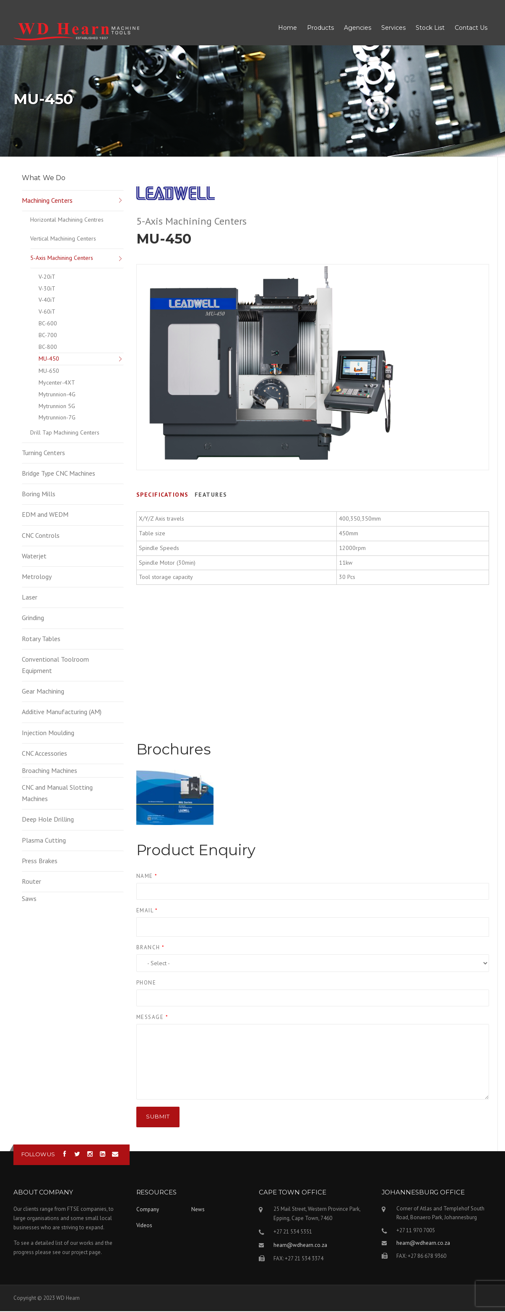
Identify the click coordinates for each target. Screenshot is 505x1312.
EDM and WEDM (45, 515)
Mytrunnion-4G (57, 395)
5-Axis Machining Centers (61, 258)
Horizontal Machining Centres (67, 220)
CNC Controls (41, 536)
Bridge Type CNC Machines (58, 474)
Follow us (38, 1155)
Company (147, 1210)
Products (320, 28)
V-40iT (47, 300)
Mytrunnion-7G (57, 418)
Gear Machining (43, 692)
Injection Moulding (48, 733)
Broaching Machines (49, 771)
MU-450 (49, 359)
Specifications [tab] (162, 495)
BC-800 (48, 347)
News (198, 1210)
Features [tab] (211, 495)
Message (152, 1017)
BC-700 (48, 336)
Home (287, 28)
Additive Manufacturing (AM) (62, 712)
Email (147, 911)
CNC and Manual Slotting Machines (57, 794)
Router (31, 882)
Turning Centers (43, 453)
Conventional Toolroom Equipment (55, 666)
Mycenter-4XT (57, 383)
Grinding (33, 618)
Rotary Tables (41, 639)
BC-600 (48, 324)
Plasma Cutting (44, 841)
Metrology (37, 577)
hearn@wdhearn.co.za (300, 1245)
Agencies (357, 28)
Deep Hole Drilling (48, 820)
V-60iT (47, 312)
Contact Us (471, 28)
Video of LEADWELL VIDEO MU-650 (312, 694)
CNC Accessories (44, 754)
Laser (29, 598)
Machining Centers (47, 201)
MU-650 (49, 371)
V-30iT (47, 289)
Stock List (430, 28)
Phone (146, 983)
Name (147, 876)
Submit (158, 1117)
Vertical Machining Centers (63, 239)
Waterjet (34, 557)
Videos (144, 1226)
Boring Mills (38, 494)
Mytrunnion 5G (57, 407)
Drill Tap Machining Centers (64, 433)
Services (393, 28)
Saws (29, 899)
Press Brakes (39, 861)
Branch (150, 948)
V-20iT (47, 277)
